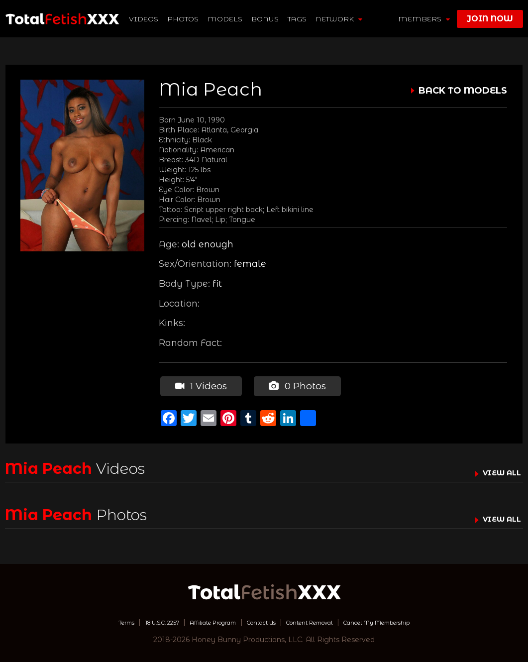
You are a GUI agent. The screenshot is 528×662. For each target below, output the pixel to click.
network (340, 18)
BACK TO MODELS (463, 90)
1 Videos (199, 384)
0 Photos (293, 384)
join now (490, 18)
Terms (87, 619)
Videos (144, 18)
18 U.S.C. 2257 (133, 619)
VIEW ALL (497, 469)
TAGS (298, 18)
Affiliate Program (198, 619)
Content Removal (322, 619)
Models (226, 18)
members (424, 18)
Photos (184, 18)
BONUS (266, 18)
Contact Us (259, 619)
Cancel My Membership (408, 619)
